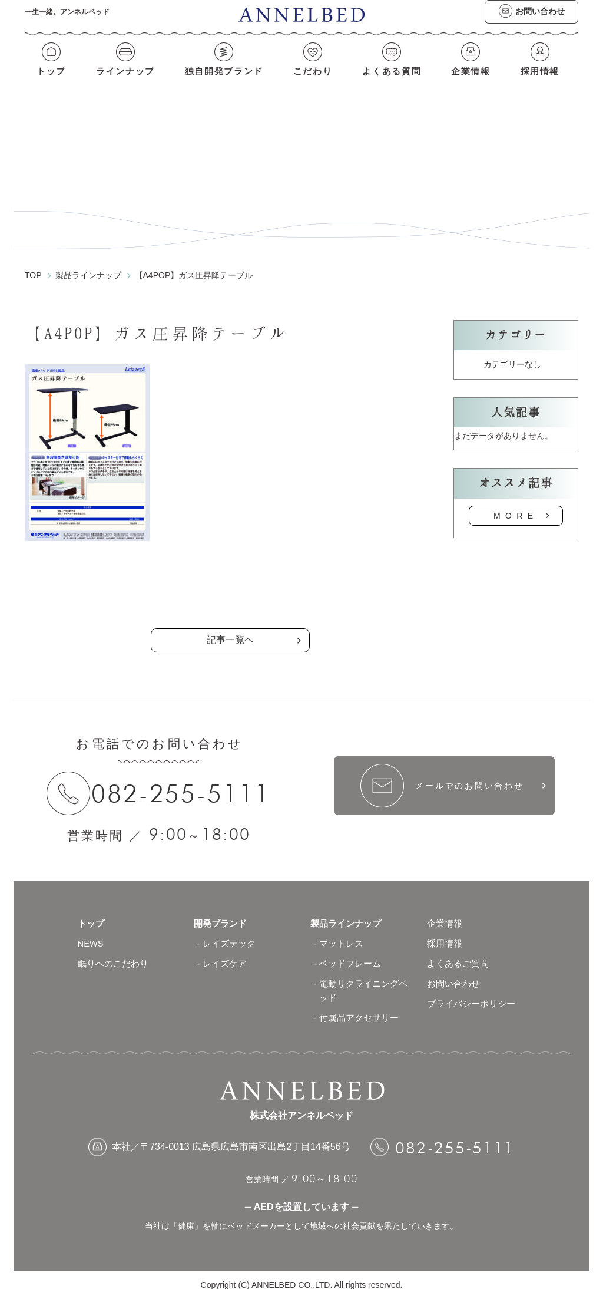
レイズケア (226, 953)
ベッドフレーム (352, 953)
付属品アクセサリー (361, 1008)
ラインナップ (123, 81)
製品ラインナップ (348, 913)
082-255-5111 (186, 783)
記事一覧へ (230, 629)
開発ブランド (222, 913)
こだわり (312, 81)
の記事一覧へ (230, 579)
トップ (48, 81)
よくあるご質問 (460, 953)
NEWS (92, 933)
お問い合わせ (455, 973)
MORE (515, 504)
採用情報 (543, 81)
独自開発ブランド (222, 81)
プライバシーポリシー (474, 993)
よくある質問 (392, 81)
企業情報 (472, 81)
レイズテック (231, 933)
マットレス (342, 933)
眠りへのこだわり (115, 953)
